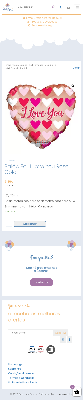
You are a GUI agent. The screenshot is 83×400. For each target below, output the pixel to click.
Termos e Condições (21, 378)
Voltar (76, 67)
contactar (42, 282)
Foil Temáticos (37, 65)
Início (8, 65)
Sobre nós (14, 369)
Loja (15, 65)
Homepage (15, 364)
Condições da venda (21, 373)
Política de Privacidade (22, 382)
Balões (23, 65)
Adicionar (30, 224)
